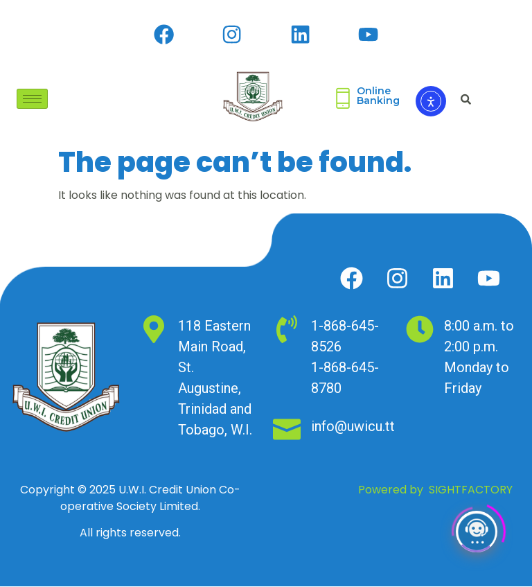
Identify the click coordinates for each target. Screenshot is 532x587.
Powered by (435, 490)
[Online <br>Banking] (342, 99)
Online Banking (378, 97)
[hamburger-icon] (32, 99)
